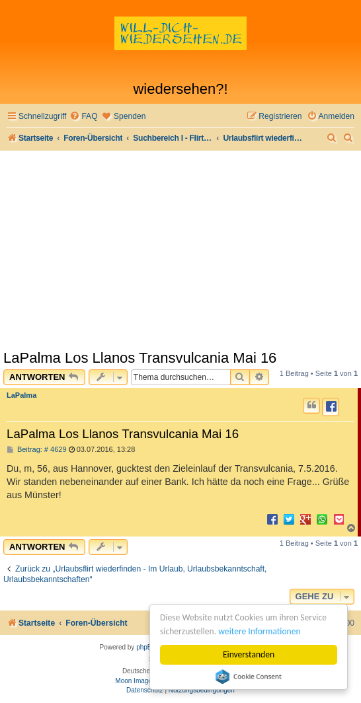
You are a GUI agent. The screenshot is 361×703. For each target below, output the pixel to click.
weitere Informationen (259, 631)
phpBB (146, 647)
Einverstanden (248, 654)
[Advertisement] (180, 249)
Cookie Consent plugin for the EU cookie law (249, 676)
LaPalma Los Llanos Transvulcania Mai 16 (139, 358)
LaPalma (21, 395)
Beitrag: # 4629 (37, 449)
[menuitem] (83, 117)
